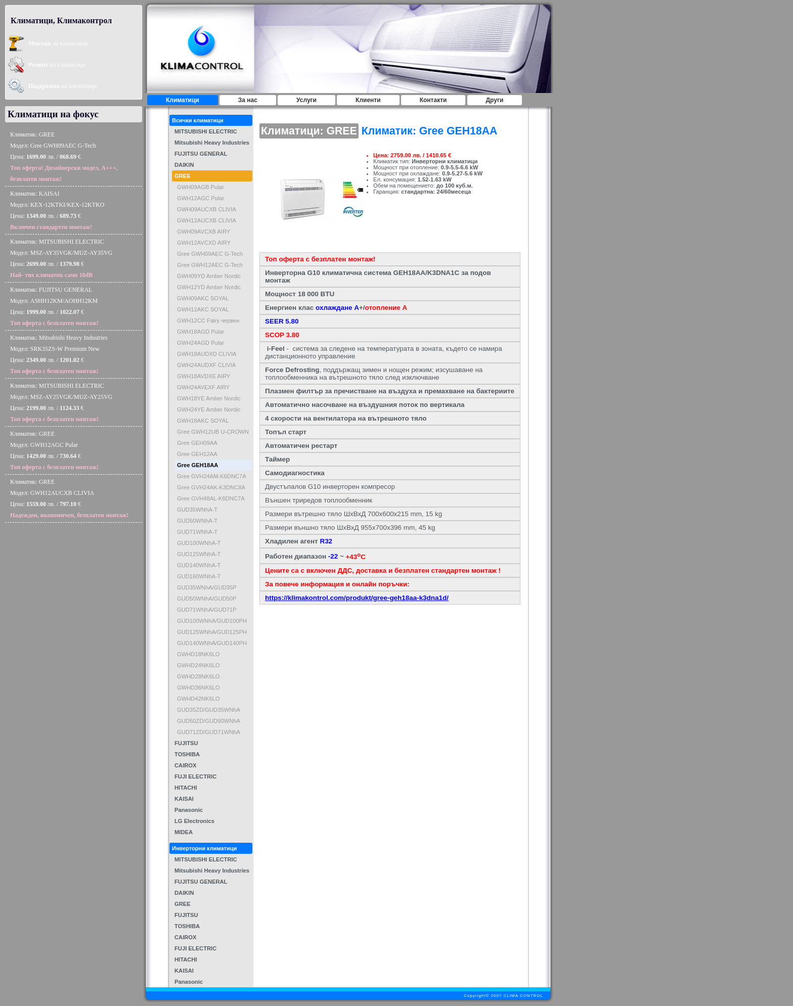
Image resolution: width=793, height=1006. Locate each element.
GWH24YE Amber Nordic (209, 409)
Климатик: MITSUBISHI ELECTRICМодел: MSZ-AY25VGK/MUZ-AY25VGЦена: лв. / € (61, 402)
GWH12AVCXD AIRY (204, 243)
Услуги (306, 100)
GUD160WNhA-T (199, 576)
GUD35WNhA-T (197, 510)
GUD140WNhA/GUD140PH (212, 643)
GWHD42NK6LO (198, 699)
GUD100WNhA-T (199, 543)
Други (495, 100)
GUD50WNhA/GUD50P (207, 599)
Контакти (433, 100)
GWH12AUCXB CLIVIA (206, 220)
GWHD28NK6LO (198, 676)
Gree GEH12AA (197, 454)
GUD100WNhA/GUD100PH (212, 621)
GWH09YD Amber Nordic (209, 276)
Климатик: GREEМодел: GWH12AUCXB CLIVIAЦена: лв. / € (69, 498)
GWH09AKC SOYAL (203, 298)
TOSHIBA (187, 754)
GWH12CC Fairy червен (208, 320)
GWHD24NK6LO (198, 665)
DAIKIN (184, 165)
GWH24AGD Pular (200, 343)
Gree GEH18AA (197, 465)
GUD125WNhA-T (199, 554)
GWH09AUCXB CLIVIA (206, 209)
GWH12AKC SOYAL (203, 309)
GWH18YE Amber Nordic (209, 398)
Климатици (182, 100)
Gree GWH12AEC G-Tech (210, 265)
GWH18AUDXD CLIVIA (207, 354)
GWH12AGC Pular (200, 198)
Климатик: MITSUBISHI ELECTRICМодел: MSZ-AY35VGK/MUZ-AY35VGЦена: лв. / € (61, 258)
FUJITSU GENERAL (200, 154)
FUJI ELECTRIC (195, 776)
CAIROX (185, 765)
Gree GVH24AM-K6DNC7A (211, 476)
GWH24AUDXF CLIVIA (206, 365)
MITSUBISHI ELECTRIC (205, 131)
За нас (247, 100)
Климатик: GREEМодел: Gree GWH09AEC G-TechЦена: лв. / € (64, 156)
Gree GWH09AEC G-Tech (210, 254)
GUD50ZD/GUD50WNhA (208, 721)
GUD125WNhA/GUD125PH (212, 632)
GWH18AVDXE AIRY (203, 376)
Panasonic (188, 810)
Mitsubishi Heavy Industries (211, 143)
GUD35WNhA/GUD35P (207, 587)
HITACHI (185, 788)
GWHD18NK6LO (198, 654)
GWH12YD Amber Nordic (209, 287)
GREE (182, 176)
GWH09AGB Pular (200, 187)
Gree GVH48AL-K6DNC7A (211, 498)
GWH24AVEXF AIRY (203, 387)
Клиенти (368, 100)
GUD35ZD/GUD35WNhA (208, 710)
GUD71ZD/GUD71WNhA (208, 732)
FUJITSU (186, 743)
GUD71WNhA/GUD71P (207, 610)
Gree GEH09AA (197, 443)
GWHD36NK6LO (198, 687)
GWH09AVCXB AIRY (203, 231)
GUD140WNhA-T (199, 565)
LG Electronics (194, 821)
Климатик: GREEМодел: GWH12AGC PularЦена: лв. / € (54, 450)
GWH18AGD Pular (200, 332)
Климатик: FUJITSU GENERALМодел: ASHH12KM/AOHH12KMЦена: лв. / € (54, 306)
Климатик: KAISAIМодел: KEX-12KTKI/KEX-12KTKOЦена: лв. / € (57, 210)
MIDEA (183, 832)
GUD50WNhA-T (197, 521)
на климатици (58, 43)
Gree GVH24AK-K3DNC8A (211, 487)
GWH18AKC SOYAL (203, 421)
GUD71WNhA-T (197, 532)
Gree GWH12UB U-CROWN (213, 432)
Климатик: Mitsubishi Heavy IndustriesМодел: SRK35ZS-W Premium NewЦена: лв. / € (59, 354)
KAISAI (184, 799)
